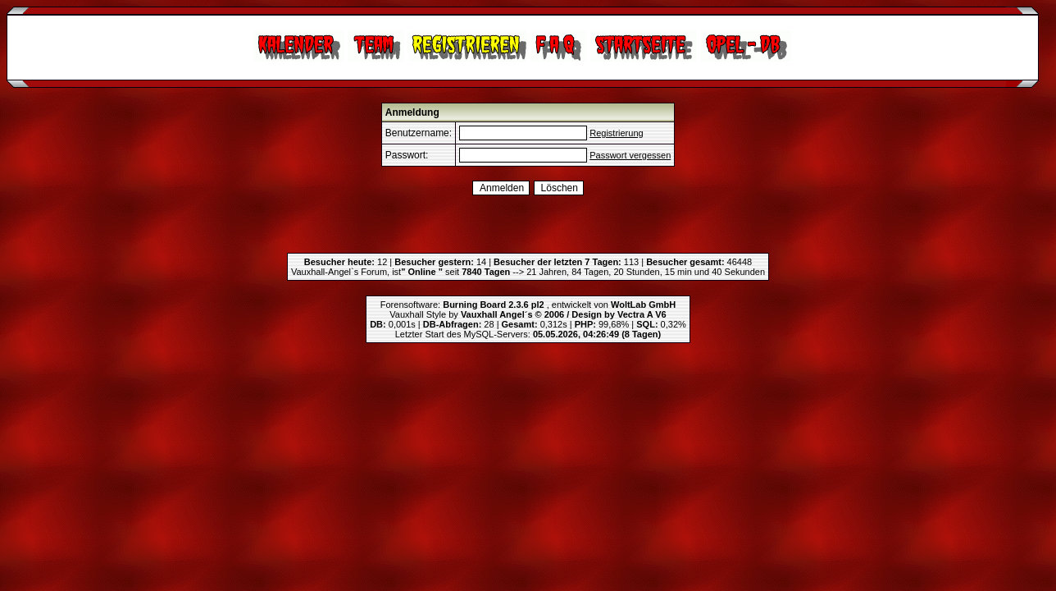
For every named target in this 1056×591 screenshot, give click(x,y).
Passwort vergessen (630, 155)
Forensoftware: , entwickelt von (528, 304)
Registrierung (616, 133)
